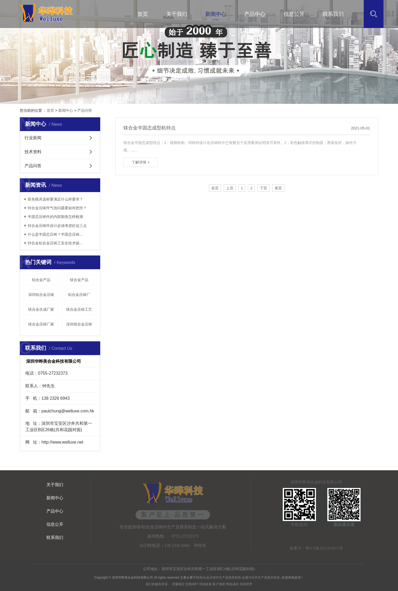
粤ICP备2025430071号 (324, 548)
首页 (142, 14)
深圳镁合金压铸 (79, 324)
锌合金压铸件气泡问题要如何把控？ (57, 208)
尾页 (278, 188)
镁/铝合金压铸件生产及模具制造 (218, 577)
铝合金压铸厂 (79, 294)
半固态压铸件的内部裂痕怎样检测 (55, 217)
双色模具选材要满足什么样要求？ (55, 199)
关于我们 (176, 14)
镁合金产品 (79, 280)
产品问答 (84, 110)
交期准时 (191, 584)
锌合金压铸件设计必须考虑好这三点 (57, 226)
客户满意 (219, 584)
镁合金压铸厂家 (41, 324)
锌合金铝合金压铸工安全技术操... (55, 243)
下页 (263, 188)
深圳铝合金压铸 (41, 294)
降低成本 (232, 584)
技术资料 (33, 152)
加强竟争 (246, 584)
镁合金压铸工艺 (79, 309)
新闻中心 (215, 14)
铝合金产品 (41, 280)
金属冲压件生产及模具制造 (261, 577)
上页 (229, 188)
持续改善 (205, 584)
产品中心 (254, 14)
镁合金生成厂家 (41, 309)
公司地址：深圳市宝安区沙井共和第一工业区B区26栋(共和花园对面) (199, 569)
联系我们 (333, 14)
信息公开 (294, 14)
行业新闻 (33, 138)
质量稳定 (178, 584)
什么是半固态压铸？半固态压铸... (55, 234)
